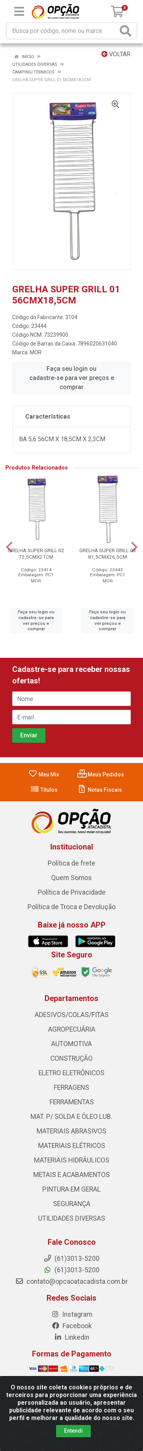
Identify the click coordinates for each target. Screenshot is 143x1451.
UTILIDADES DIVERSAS (71, 1218)
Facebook (71, 1326)
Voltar (115, 54)
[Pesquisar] (127, 31)
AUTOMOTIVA (71, 1044)
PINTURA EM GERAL (71, 1189)
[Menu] (19, 11)
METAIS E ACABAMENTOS (71, 1175)
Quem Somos (71, 878)
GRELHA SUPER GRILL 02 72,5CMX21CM (36, 553)
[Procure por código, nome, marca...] (61, 31)
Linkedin (71, 1337)
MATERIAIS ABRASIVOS (71, 1131)
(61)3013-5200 (71, 1270)
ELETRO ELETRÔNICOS (71, 1073)
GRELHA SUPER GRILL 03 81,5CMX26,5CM (107, 553)
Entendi (73, 1431)
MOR (36, 352)
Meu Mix (43, 774)
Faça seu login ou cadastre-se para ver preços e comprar (71, 378)
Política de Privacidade (72, 892)
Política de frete (71, 863)
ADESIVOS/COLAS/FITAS (72, 1015)
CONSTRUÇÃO (71, 1058)
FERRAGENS (71, 1087)
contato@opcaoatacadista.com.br (71, 1281)
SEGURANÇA (71, 1204)
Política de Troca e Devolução (71, 907)
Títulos (44, 790)
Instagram (71, 1314)
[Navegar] (9, 547)
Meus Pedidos (100, 774)
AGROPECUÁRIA (71, 1029)
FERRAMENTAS (72, 1102)
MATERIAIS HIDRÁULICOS (71, 1160)
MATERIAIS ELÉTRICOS (71, 1145)
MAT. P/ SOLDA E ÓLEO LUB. (71, 1116)
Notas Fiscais (99, 790)
